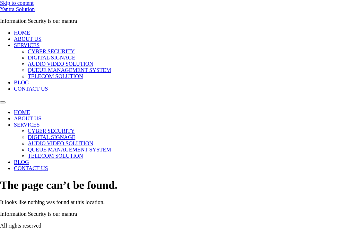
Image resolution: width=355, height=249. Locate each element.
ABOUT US (27, 39)
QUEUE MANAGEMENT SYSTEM (69, 70)
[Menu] (3, 102)
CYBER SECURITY (51, 51)
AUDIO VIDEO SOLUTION (60, 64)
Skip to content (17, 3)
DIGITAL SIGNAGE (51, 58)
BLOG (21, 82)
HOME (22, 33)
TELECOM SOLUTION (55, 76)
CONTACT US (31, 89)
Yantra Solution (17, 9)
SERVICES (27, 45)
